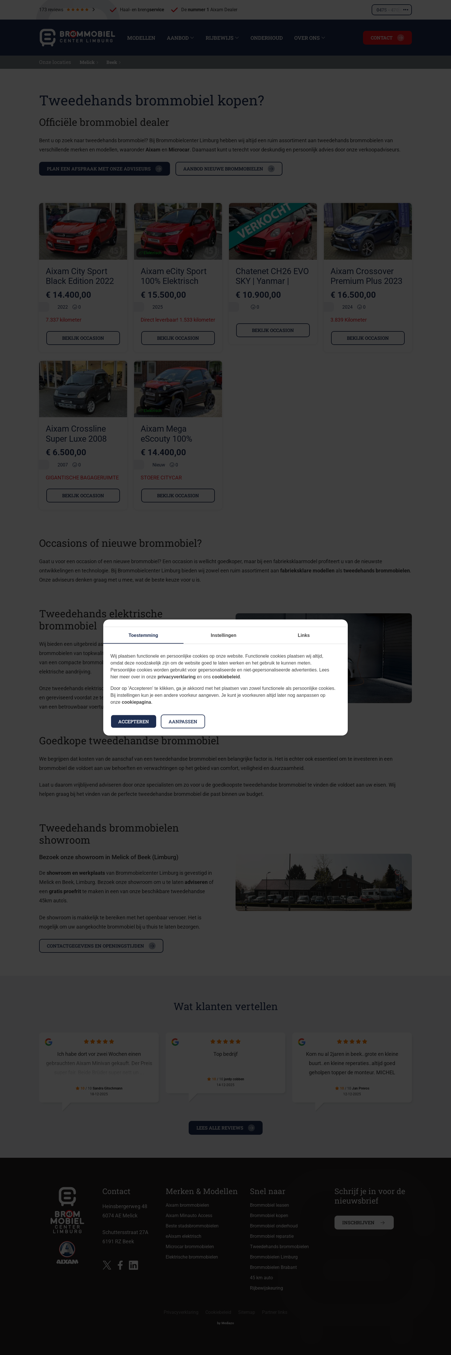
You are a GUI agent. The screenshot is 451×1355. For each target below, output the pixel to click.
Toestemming (143, 635)
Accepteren (133, 721)
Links (304, 635)
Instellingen (223, 635)
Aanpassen (183, 721)
